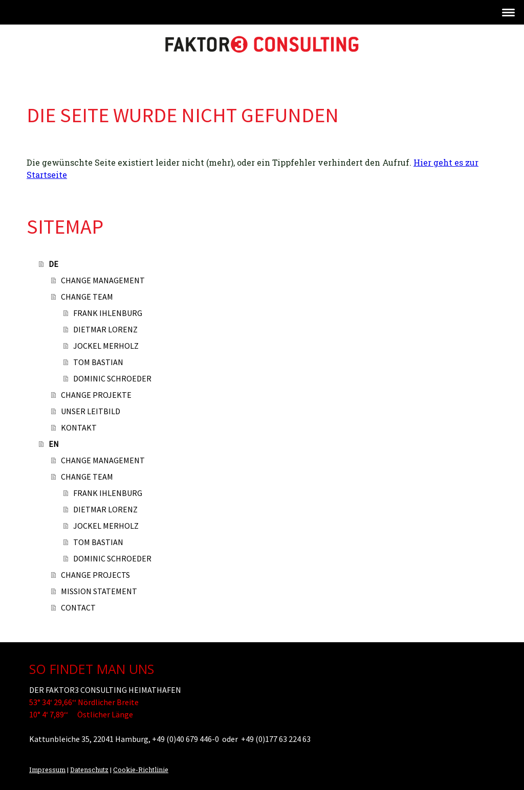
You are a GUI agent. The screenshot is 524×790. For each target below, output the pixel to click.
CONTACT (78, 607)
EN (54, 444)
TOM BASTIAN (98, 362)
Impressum (47, 769)
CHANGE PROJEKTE (96, 395)
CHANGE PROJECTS (95, 575)
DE (53, 264)
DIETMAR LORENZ (105, 329)
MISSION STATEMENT (99, 591)
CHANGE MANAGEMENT (103, 280)
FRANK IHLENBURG (107, 313)
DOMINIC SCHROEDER (112, 378)
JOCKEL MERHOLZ (106, 346)
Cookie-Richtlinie (140, 769)
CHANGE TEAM (87, 296)
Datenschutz (89, 769)
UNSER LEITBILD (90, 411)
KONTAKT (79, 427)
